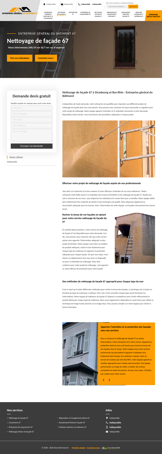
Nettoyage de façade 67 (61, 13)
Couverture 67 (73, 13)
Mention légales (78, 448)
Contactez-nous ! (46, 58)
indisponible (68, 4)
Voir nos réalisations (19, 58)
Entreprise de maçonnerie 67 (85, 13)
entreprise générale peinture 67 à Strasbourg (48, 15)
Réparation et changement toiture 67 (112, 14)
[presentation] (103, 380)
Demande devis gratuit (153, 16)
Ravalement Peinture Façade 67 (126, 14)
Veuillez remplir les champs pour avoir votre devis (31, 103)
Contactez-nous (93, 448)
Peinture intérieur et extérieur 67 (138, 14)
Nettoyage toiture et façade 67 (98, 14)
